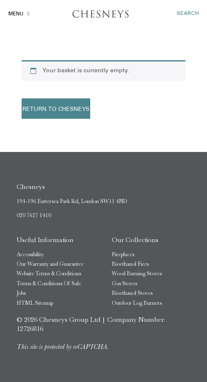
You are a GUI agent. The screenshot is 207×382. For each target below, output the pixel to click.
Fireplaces (123, 254)
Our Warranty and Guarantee (50, 264)
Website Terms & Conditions (49, 273)
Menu (15, 14)
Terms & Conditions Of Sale (49, 283)
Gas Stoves (124, 283)
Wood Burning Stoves (137, 273)
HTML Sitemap (35, 303)
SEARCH (188, 13)
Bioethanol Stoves (132, 293)
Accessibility (30, 254)
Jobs (21, 293)
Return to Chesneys (55, 109)
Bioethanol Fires (130, 264)
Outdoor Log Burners (137, 303)
